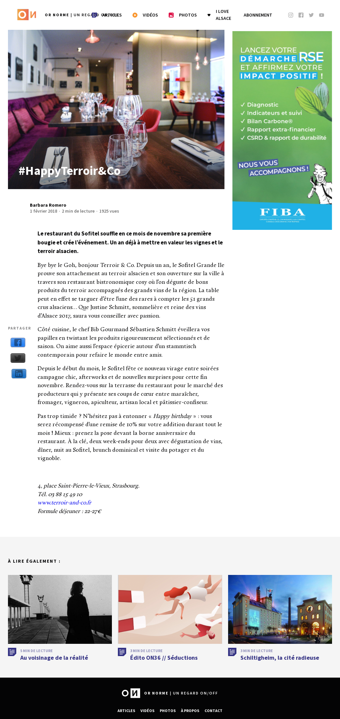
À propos (190, 710)
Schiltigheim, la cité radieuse (279, 667)
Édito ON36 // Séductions (164, 667)
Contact (213, 710)
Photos (168, 710)
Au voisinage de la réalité (54, 667)
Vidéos (147, 710)
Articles (126, 710)
